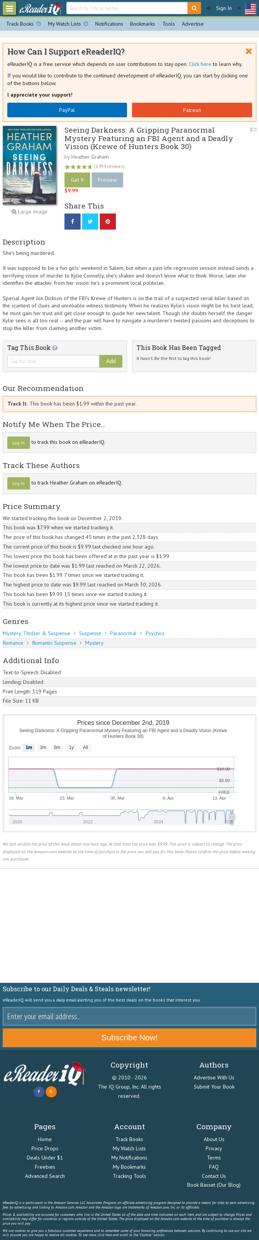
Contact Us (214, 1176)
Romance (13, 642)
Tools (168, 23)
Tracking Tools (129, 1176)
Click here (200, 64)
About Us (214, 1139)
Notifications (109, 23)
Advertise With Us (214, 1077)
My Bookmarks (129, 1166)
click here (104, 1234)
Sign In (219, 8)
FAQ (214, 1166)
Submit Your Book (214, 1086)
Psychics (155, 633)
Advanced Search (45, 1176)
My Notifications (129, 1157)
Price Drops (44, 1148)
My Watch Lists (70, 24)
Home (45, 1139)
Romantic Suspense (54, 642)
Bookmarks (142, 23)
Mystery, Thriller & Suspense (36, 633)
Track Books (25, 24)
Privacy (214, 1148)
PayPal (67, 110)
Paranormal (123, 633)
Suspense (90, 633)
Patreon (192, 110)
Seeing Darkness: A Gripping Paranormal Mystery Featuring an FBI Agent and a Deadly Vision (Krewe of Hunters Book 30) (148, 138)
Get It (77, 179)
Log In (18, 442)
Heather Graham (90, 156)
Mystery (94, 642)
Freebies (45, 1166)
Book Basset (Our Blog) (214, 1184)
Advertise (193, 23)
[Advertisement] (129, 925)
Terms (214, 1157)
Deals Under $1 (45, 1157)
